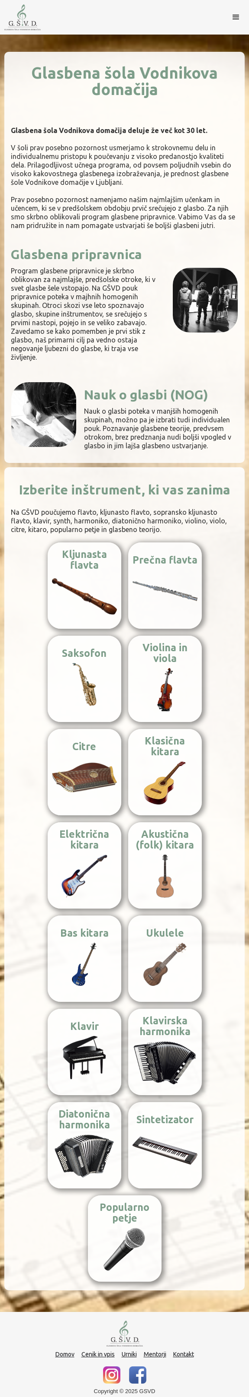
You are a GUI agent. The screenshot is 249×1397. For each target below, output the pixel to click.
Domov (64, 1354)
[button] (236, 17)
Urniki (129, 1354)
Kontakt (183, 1354)
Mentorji (155, 1354)
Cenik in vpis (98, 1354)
